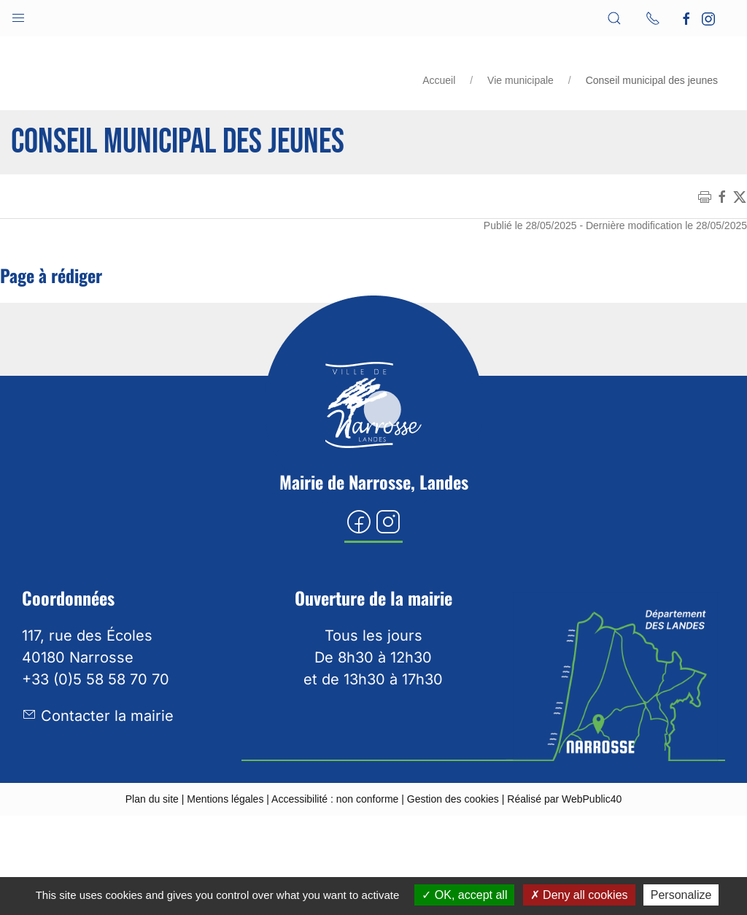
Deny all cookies (579, 895)
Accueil (438, 80)
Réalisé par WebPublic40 (564, 799)
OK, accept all (464, 895)
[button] (18, 15)
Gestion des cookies (453, 799)
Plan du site (152, 799)
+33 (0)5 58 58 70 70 (95, 679)
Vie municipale (520, 80)
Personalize (681, 895)
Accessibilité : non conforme (334, 799)
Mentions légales (225, 799)
